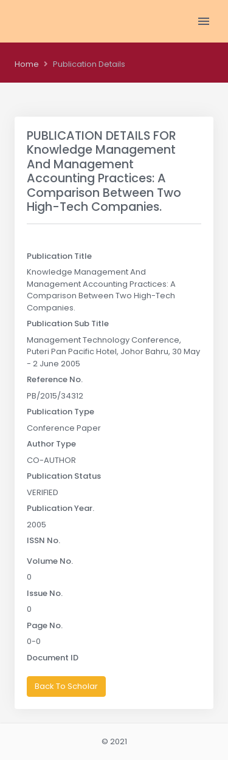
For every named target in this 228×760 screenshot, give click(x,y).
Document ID (52, 657)
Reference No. (55, 379)
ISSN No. (43, 540)
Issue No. (45, 593)
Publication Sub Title (68, 323)
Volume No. (50, 561)
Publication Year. (60, 508)
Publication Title (59, 256)
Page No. (45, 625)
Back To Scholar (66, 686)
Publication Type (60, 411)
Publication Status (64, 476)
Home (27, 64)
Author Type (51, 444)
